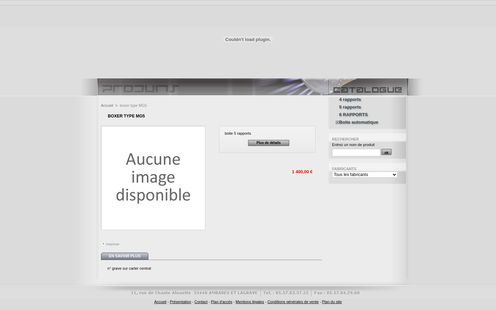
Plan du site (332, 302)
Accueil (107, 105)
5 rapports (350, 107)
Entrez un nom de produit (353, 145)
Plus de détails (269, 143)
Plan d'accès (221, 302)
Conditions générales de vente (293, 302)
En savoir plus (125, 256)
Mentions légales (250, 302)
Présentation (180, 302)
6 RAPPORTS (353, 114)
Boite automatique (358, 122)
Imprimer (113, 244)
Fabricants (344, 169)
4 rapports (350, 99)
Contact (201, 302)
